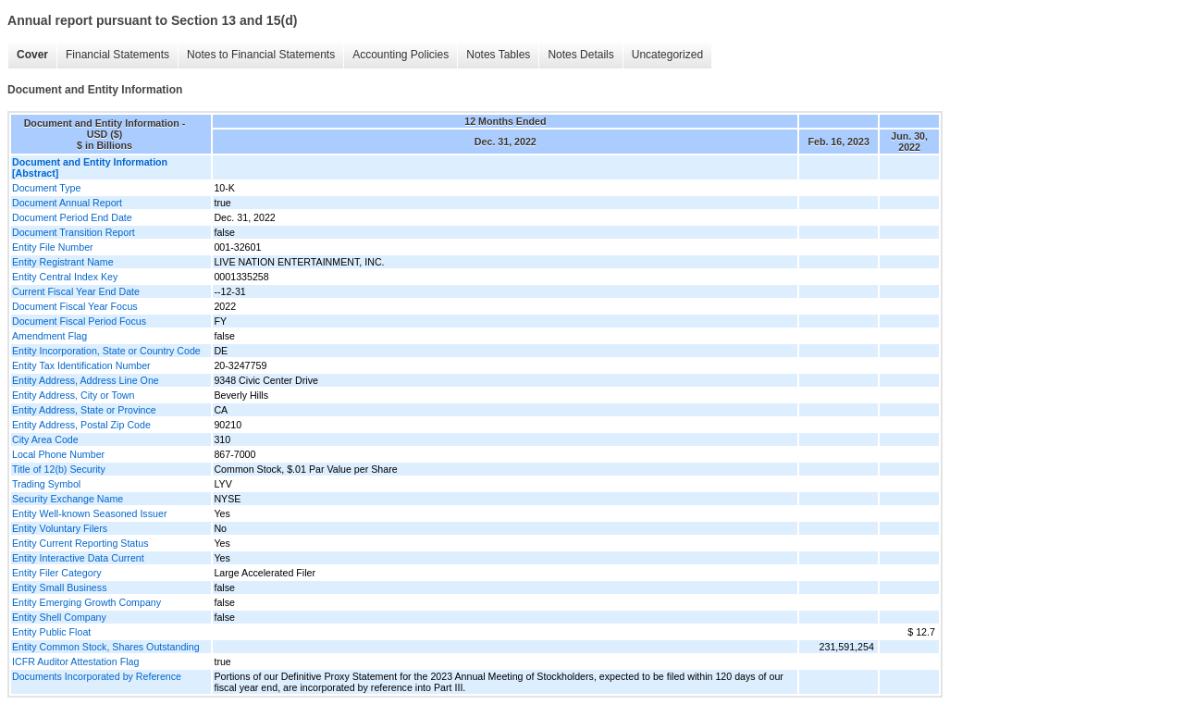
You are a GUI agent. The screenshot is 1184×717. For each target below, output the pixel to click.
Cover (32, 54)
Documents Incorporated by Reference (96, 676)
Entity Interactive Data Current (78, 557)
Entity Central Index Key (64, 276)
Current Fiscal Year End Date (76, 291)
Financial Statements (117, 54)
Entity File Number (52, 247)
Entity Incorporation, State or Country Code (106, 350)
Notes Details (580, 54)
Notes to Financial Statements (261, 54)
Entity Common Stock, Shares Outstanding (106, 646)
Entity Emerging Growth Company (86, 602)
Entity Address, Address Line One (85, 380)
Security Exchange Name (67, 498)
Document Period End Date (72, 217)
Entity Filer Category (57, 572)
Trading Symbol (46, 483)
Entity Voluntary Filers (59, 528)
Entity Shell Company (59, 617)
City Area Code (45, 439)
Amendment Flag (49, 335)
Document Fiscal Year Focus (75, 306)
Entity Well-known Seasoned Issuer (89, 513)
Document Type (46, 187)
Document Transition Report (73, 232)
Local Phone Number (58, 454)
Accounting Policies (400, 54)
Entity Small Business (59, 587)
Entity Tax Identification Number (81, 365)
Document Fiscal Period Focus (79, 321)
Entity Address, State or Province (84, 409)
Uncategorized (667, 54)
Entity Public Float (51, 631)
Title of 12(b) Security (58, 469)
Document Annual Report (67, 202)
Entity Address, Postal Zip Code (81, 424)
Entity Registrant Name (63, 261)
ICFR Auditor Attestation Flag (75, 661)
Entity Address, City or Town (73, 395)
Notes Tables (498, 54)
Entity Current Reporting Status (80, 543)
